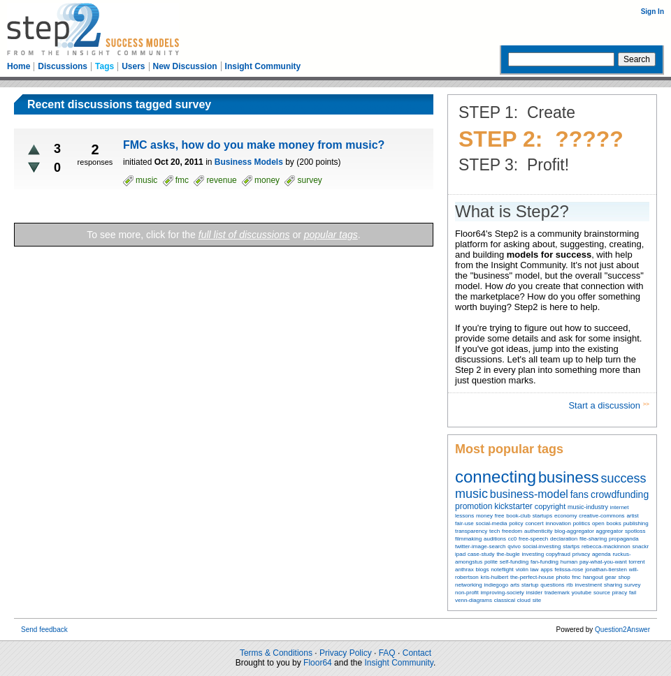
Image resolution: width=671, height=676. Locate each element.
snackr (641, 546)
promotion (473, 506)
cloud (524, 600)
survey (632, 585)
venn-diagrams (473, 600)
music (471, 494)
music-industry (588, 507)
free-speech (533, 539)
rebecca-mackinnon (606, 546)
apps (546, 569)
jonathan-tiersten (606, 569)
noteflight (502, 569)
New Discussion (185, 66)
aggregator (609, 531)
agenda (601, 554)
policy (516, 523)
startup (529, 585)
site (537, 600)
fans (579, 494)
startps (571, 546)
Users (133, 66)
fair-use (464, 523)
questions (552, 585)
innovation (557, 523)
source (601, 592)
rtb (569, 585)
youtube (581, 592)
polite (491, 562)
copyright (550, 506)
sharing (613, 585)
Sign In (652, 11)
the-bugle (507, 554)
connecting (495, 476)
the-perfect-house (532, 577)
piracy (619, 592)
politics (581, 523)
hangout (593, 577)
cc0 (512, 539)
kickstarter (513, 506)
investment (588, 585)
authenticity (538, 531)
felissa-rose (569, 569)
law (535, 569)
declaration (563, 539)
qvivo (514, 546)
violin (522, 569)
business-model (529, 494)
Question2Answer (622, 629)
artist (632, 516)
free (500, 516)
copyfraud (558, 554)
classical (504, 600)
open (598, 523)
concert (534, 523)
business (568, 477)
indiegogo (496, 585)
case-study (481, 554)
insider (534, 592)
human (569, 562)
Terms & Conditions (276, 653)
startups (542, 516)
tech (494, 531)
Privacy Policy (345, 653)
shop (624, 577)
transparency (471, 531)
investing (533, 554)
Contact (417, 653)
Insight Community (263, 66)
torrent (636, 562)
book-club (518, 516)
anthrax (464, 569)
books (613, 523)
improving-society (502, 592)
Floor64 (317, 663)
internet (619, 507)
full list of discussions (244, 234)
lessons (464, 516)
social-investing (542, 546)
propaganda (624, 539)
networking (468, 585)
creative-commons (601, 516)
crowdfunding (620, 494)
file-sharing (593, 539)
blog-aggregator (573, 531)
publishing (636, 523)
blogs (482, 569)
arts (514, 585)
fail (632, 592)
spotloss (635, 531)
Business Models (249, 162)
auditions (495, 539)
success (624, 478)
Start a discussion (605, 405)
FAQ (387, 653)
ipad (460, 554)
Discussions (62, 66)
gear (610, 577)
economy (565, 516)
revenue (221, 180)
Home (18, 66)
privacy (581, 554)
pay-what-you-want (603, 562)
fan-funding (544, 562)
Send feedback (44, 629)
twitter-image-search (480, 546)
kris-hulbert (495, 577)
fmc (576, 577)
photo (563, 577)
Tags (104, 66)
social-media (491, 523)
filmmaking (468, 539)
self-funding (514, 562)
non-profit (467, 592)
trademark (557, 592)
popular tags (331, 234)
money (484, 516)
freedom (512, 531)
